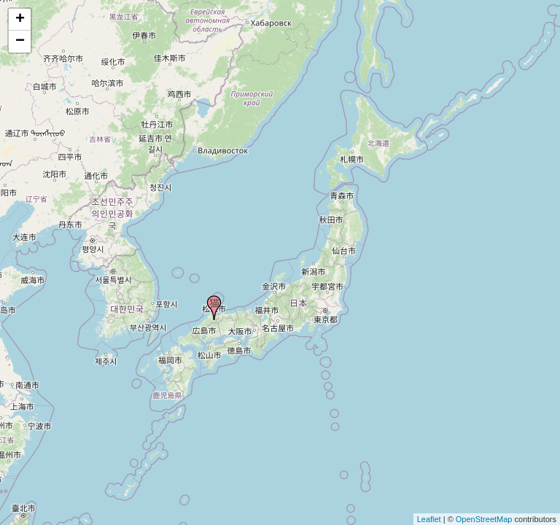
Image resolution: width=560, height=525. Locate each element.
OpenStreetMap (484, 519)
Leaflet (429, 519)
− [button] (20, 41)
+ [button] (20, 20)
